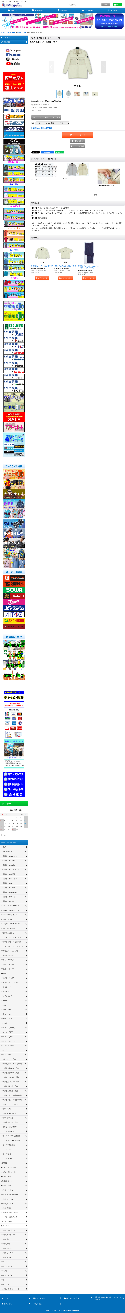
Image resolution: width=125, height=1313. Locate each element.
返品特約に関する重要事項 (41, 128)
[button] (112, 10)
